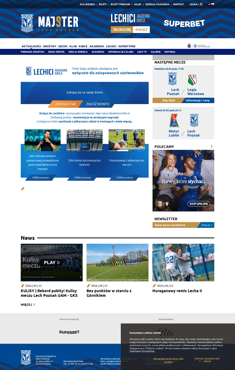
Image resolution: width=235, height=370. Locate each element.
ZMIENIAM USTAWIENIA (142, 351)
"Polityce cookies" (154, 348)
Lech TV (142, 51)
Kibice (83, 46)
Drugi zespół (56, 51)
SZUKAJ (194, 4)
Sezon (62, 46)
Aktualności (31, 46)
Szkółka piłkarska (157, 4)
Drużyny (49, 46)
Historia (169, 51)
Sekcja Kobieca (78, 51)
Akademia (98, 51)
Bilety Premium (120, 4)
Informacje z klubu (120, 51)
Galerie (155, 51)
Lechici (111, 46)
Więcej (26, 304)
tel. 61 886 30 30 (71, 364)
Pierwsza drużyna (32, 51)
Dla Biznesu (87, 4)
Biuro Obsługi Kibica (111, 364)
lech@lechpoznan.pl (117, 361)
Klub (73, 46)
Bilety (103, 4)
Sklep (137, 4)
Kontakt (178, 4)
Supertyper (126, 46)
